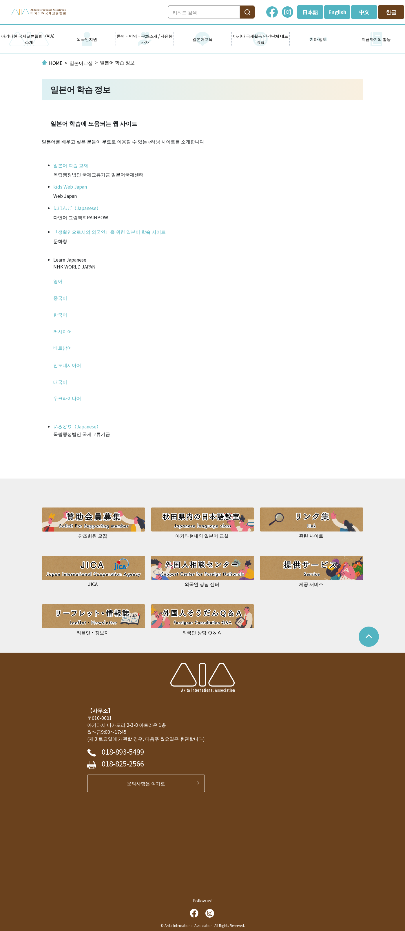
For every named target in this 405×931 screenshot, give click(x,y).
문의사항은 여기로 (148, 783)
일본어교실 (81, 62)
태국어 (60, 381)
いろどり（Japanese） (77, 426)
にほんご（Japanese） (77, 208)
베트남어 (62, 347)
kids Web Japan (70, 186)
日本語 (310, 12)
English (337, 12)
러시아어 (62, 331)
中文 (364, 12)
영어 (58, 281)
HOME (55, 62)
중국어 (60, 297)
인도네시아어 (67, 365)
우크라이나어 (67, 398)
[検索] (247, 12)
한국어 (60, 314)
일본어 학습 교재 (70, 165)
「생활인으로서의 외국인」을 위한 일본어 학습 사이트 (109, 231)
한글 (391, 12)
